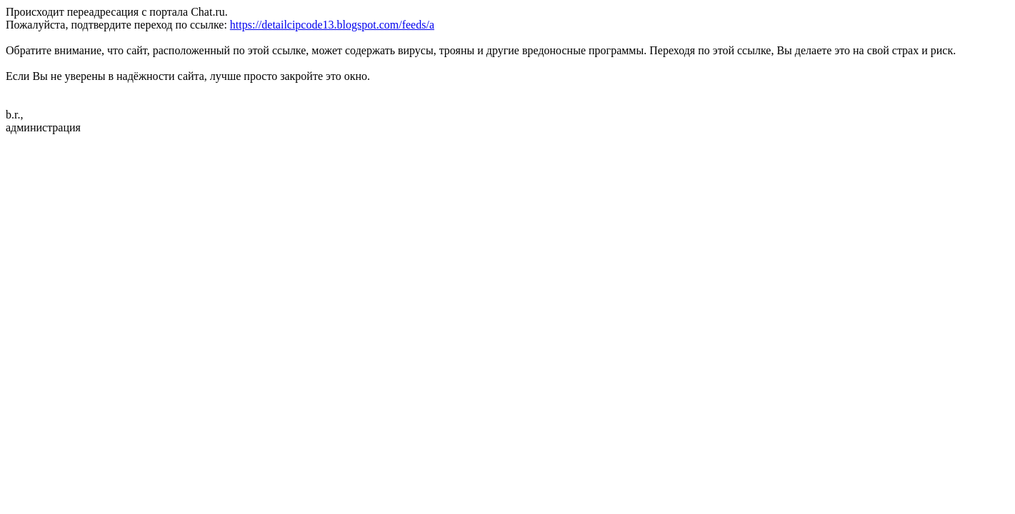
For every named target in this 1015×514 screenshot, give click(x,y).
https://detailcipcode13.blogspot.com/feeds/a (332, 25)
